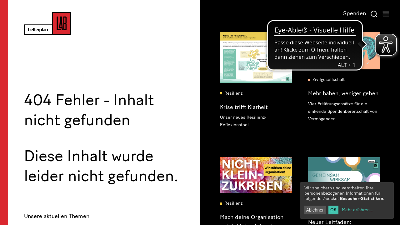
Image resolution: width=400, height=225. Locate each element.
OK (333, 209)
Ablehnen (315, 210)
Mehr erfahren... (357, 209)
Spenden (354, 13)
